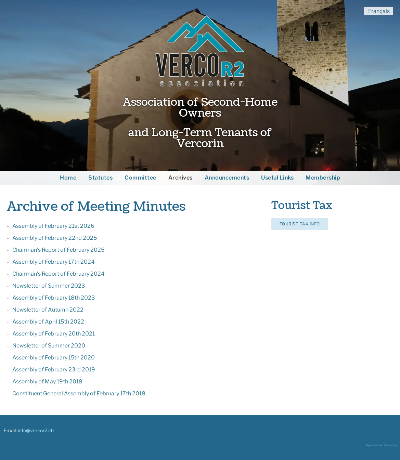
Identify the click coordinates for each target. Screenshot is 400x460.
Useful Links (277, 177)
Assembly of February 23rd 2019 (53, 369)
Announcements (227, 177)
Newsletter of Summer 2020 (48, 345)
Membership (323, 177)
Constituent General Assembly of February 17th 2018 (78, 393)
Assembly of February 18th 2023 (53, 297)
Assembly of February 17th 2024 (53, 262)
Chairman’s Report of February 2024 (58, 274)
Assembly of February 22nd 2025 (54, 238)
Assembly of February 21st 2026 (53, 226)
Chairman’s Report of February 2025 (58, 250)
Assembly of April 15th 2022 (48, 321)
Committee (140, 177)
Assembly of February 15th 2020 (53, 357)
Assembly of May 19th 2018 (47, 381)
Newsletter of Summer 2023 (48, 285)
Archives (180, 177)
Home (68, 177)
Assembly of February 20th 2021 (53, 333)
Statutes (100, 177)
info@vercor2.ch (36, 430)
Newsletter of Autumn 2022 (47, 309)
